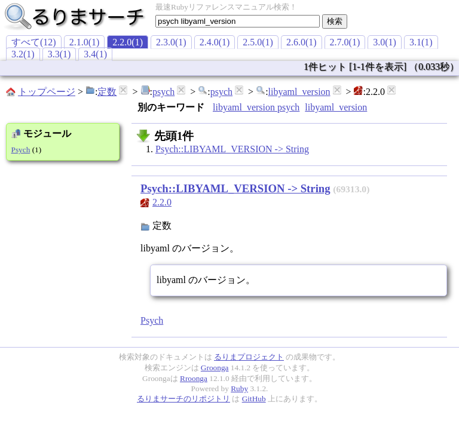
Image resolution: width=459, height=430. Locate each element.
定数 (107, 92)
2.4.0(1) (215, 42)
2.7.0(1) (345, 42)
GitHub (254, 398)
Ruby (239, 388)
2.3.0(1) (171, 42)
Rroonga (193, 378)
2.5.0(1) (258, 42)
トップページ (46, 92)
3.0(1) (384, 42)
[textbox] (237, 21)
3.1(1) (421, 42)
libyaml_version (299, 92)
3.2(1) (23, 54)
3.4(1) (95, 54)
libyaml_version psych (256, 107)
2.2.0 (162, 202)
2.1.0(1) (84, 42)
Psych (20, 149)
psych (163, 92)
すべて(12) (33, 42)
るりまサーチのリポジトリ (183, 398)
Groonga (215, 367)
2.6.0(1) (301, 42)
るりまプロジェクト (249, 356)
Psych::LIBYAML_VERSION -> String (232, 149)
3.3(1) (59, 54)
